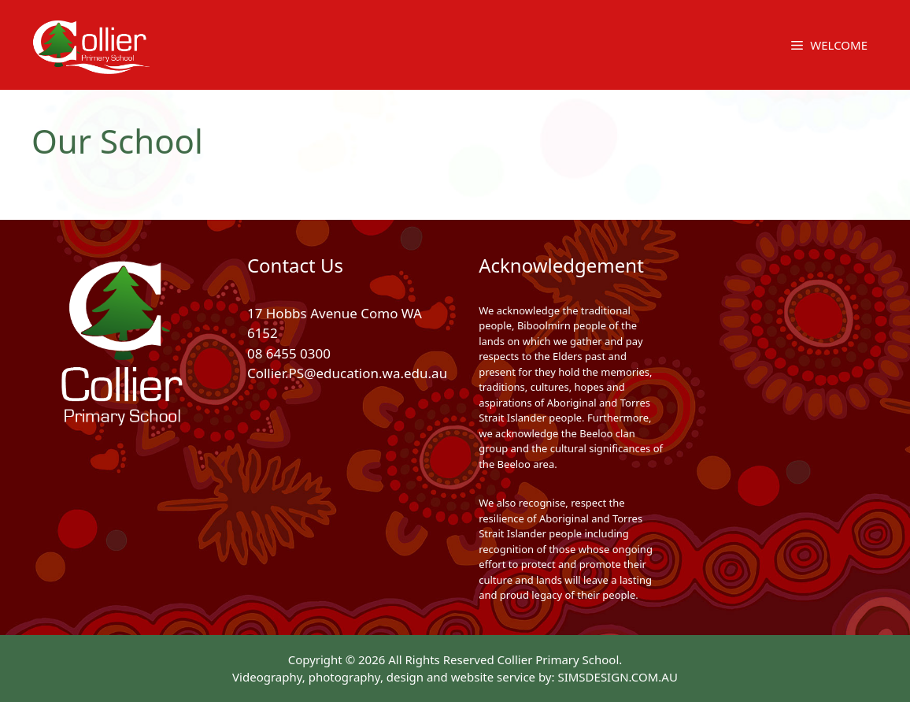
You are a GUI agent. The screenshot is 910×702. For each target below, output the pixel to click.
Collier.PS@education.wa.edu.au (347, 373)
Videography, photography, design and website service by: (394, 677)
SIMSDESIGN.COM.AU (617, 677)
